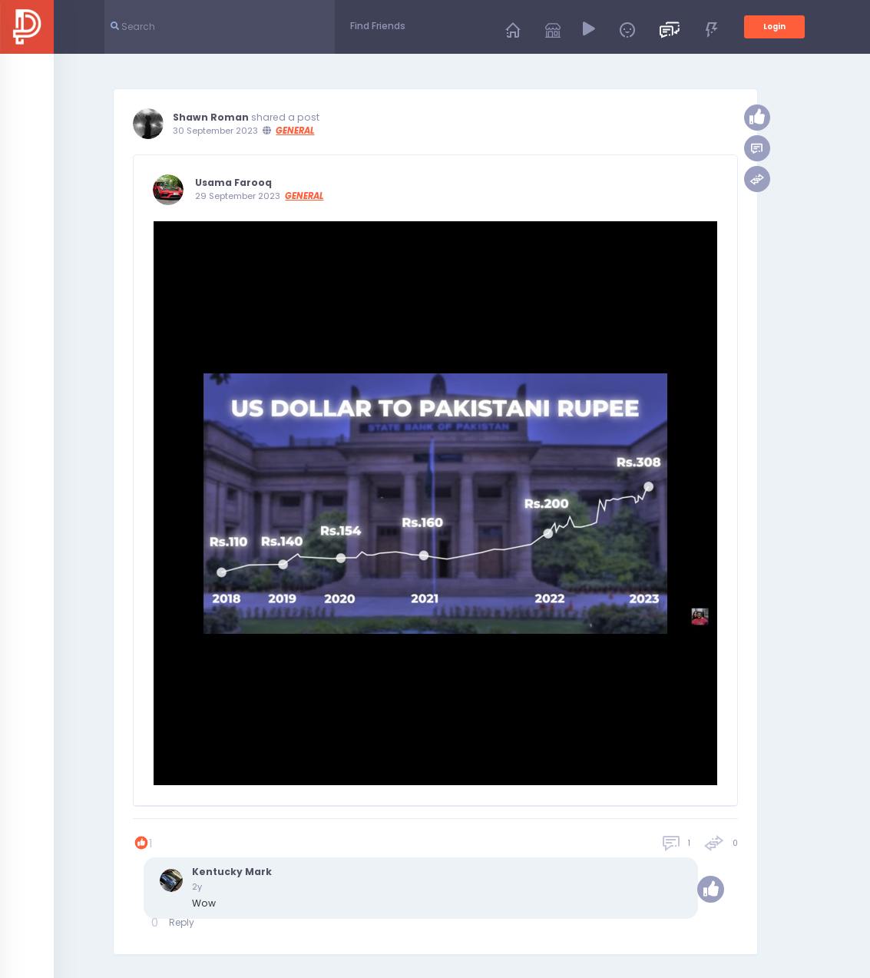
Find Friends (377, 25)
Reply (181, 922)
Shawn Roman (211, 117)
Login (774, 26)
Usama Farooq (233, 182)
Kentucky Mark (232, 872)
